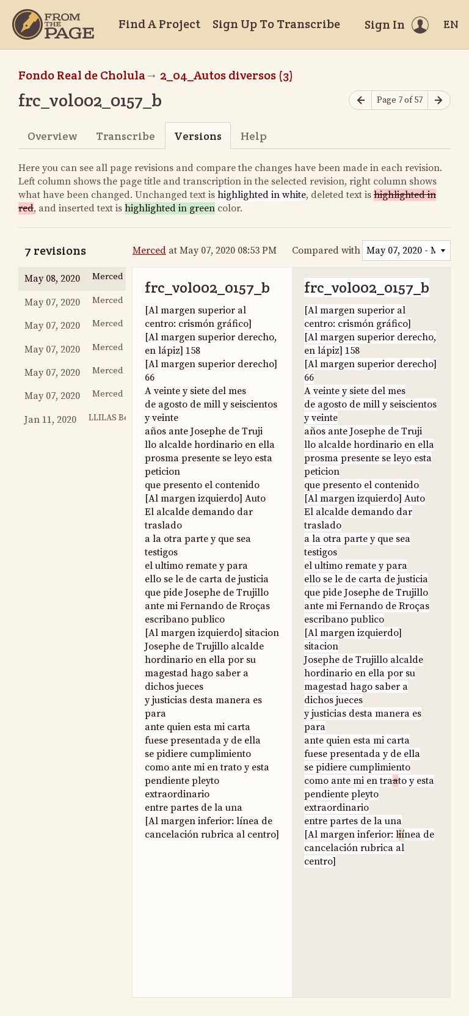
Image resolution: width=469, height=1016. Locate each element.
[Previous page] (360, 100)
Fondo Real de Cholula (81, 75)
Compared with (326, 250)
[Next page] (439, 100)
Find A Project (159, 24)
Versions (198, 136)
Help (254, 136)
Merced (149, 250)
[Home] (53, 24)
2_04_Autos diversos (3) (226, 75)
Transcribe (125, 136)
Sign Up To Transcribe (276, 24)
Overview (52, 136)
